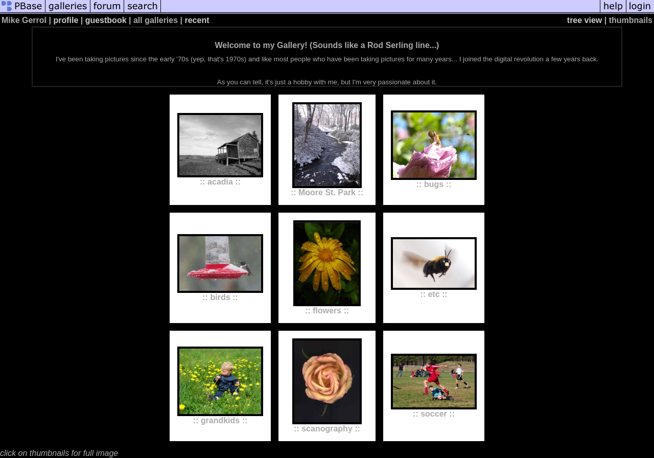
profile (65, 20)
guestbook (106, 20)
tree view (584, 20)
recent (196, 20)
